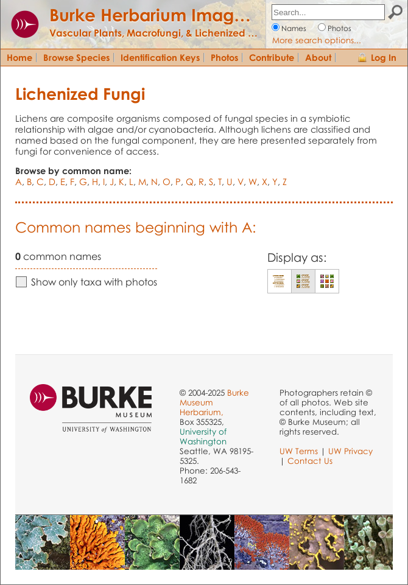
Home (19, 57)
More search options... (316, 40)
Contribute (271, 57)
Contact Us (309, 461)
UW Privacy (350, 451)
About (318, 57)
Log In (383, 57)
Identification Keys (160, 57)
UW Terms (299, 451)
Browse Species (76, 57)
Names (293, 28)
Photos (339, 28)
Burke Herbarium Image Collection (192, 14)
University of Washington (203, 436)
